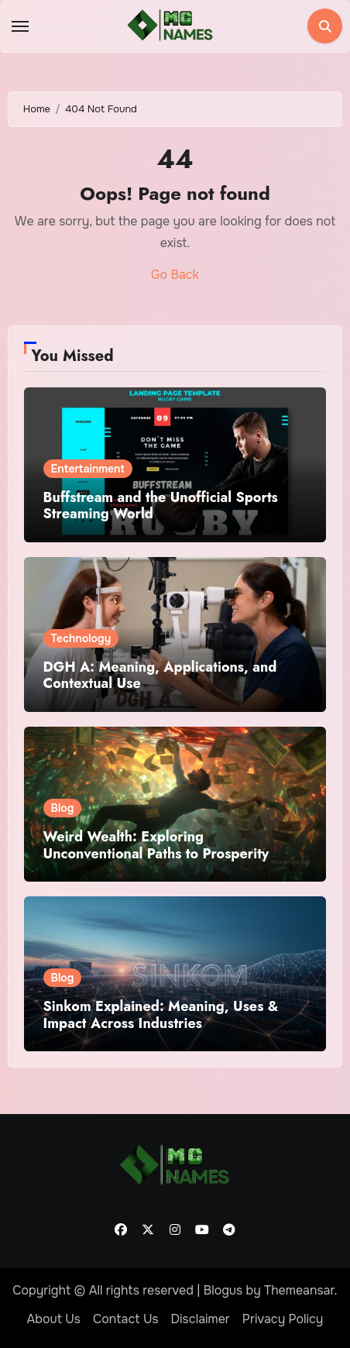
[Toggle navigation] (20, 26)
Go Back (175, 275)
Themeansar (299, 1290)
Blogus (223, 1290)
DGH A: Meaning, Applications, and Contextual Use (160, 675)
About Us (54, 1319)
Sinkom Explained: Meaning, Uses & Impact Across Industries (161, 1014)
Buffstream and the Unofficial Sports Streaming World (160, 505)
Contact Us (126, 1319)
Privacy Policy (283, 1319)
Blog (62, 808)
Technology (81, 638)
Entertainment (88, 469)
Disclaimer (200, 1319)
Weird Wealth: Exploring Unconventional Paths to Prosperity (156, 845)
